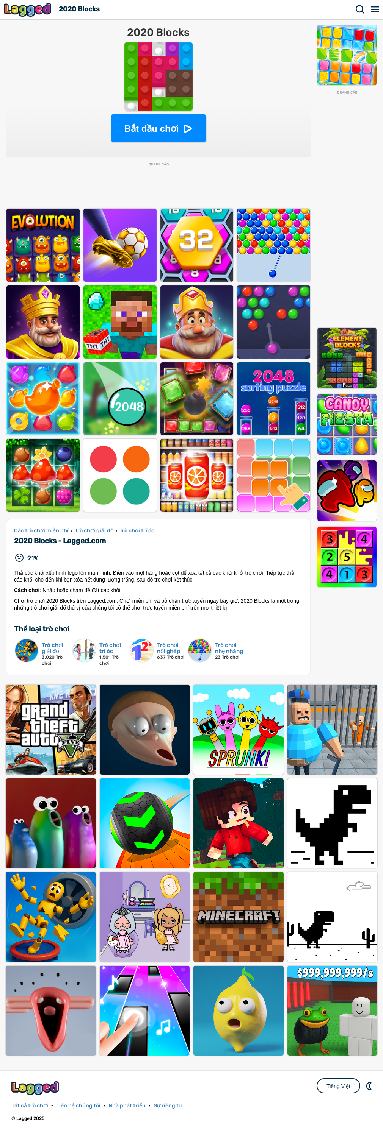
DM (369, 1085)
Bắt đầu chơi (151, 128)
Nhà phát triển (127, 1105)
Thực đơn (375, 9)
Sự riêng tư (168, 1105)
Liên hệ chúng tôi (78, 1105)
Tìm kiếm (360, 9)
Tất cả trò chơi (29, 1105)
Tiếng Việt (338, 1086)
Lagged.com (36, 1088)
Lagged (28, 9)
